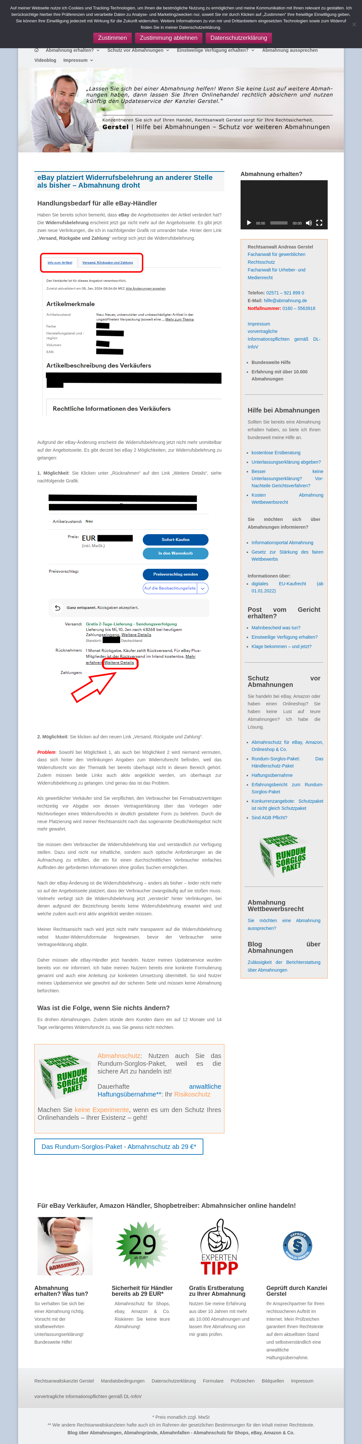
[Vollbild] (319, 223)
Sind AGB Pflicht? (270, 817)
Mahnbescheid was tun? (276, 627)
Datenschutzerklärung (174, 1381)
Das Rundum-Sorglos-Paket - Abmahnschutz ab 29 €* (118, 1146)
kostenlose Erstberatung (276, 452)
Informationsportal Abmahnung (282, 542)
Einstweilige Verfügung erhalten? (213, 50)
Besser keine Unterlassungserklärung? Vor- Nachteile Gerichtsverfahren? (287, 478)
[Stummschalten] (309, 223)
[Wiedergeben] (249, 223)
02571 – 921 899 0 (285, 292)
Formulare (213, 1381)
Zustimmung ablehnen (169, 38)
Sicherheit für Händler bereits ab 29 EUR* (142, 1291)
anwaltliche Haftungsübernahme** (159, 1090)
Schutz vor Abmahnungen (135, 50)
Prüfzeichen (243, 1381)
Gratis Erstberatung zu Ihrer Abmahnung (217, 1291)
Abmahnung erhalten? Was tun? (61, 1291)
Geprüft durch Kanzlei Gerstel (296, 1291)
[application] (284, 204)
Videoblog (45, 60)
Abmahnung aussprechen (290, 50)
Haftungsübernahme (272, 775)
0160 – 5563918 (298, 308)
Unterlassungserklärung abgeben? (286, 462)
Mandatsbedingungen (123, 1381)
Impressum (75, 60)
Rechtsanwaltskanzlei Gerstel (64, 1381)
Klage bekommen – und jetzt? (281, 646)
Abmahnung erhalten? (70, 50)
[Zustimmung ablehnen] (354, 24)
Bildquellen (273, 1381)
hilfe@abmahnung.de (285, 300)
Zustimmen (112, 38)
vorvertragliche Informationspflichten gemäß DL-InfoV (284, 339)
